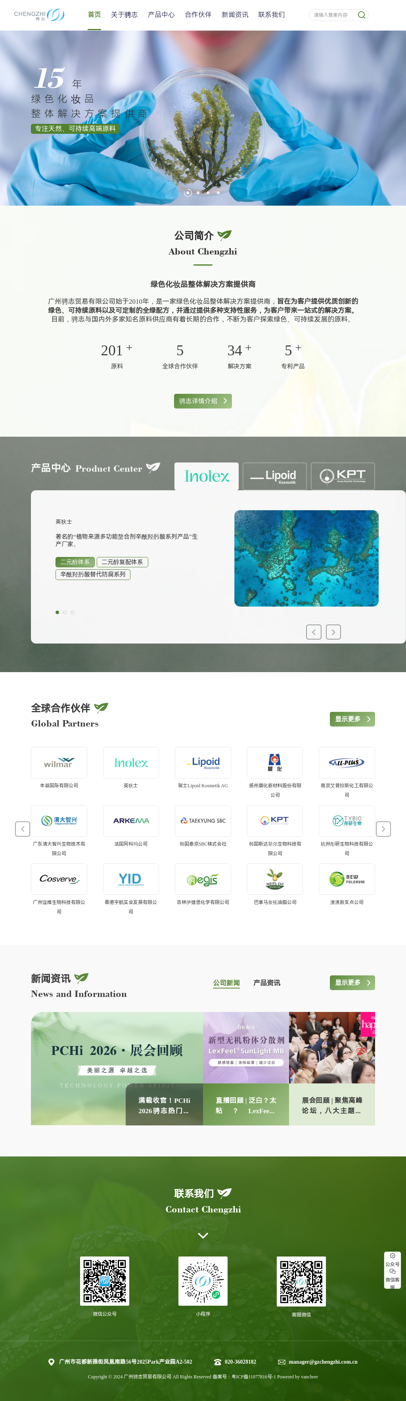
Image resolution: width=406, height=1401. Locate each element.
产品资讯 (266, 1001)
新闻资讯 (235, 15)
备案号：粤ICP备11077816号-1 (245, 1377)
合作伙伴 (198, 15)
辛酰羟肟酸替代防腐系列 (93, 592)
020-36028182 (240, 1362)
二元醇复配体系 (122, 580)
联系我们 (271, 15)
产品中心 (161, 15)
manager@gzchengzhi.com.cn (323, 1362)
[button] (187, 192)
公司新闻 (226, 1001)
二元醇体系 (75, 580)
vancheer (309, 1377)
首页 (94, 15)
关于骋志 (124, 15)
